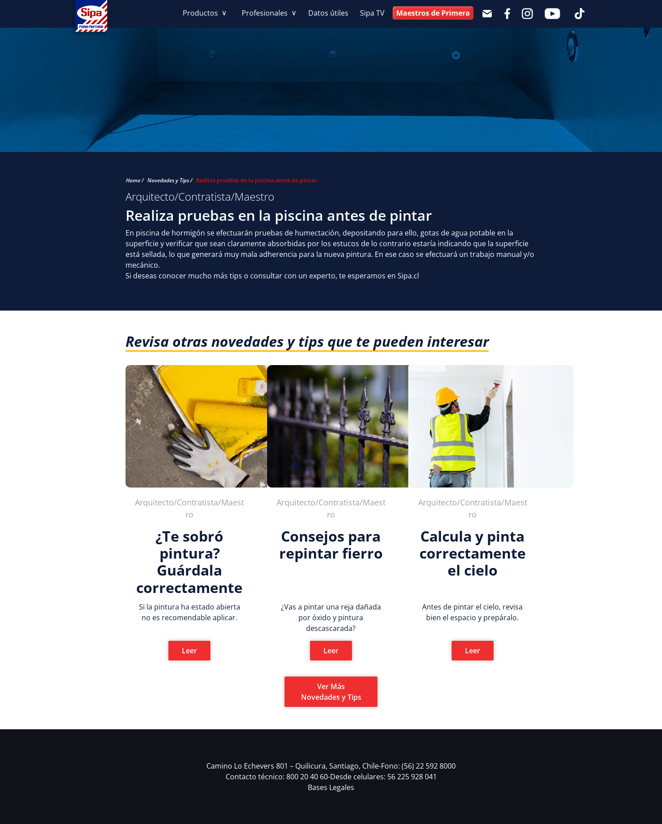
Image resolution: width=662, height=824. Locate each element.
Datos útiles (328, 13)
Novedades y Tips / (170, 180)
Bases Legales (331, 787)
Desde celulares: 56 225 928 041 (383, 777)
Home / (135, 180)
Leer (189, 651)
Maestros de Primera (433, 13)
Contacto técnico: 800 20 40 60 (278, 776)
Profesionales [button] (265, 13)
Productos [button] (201, 13)
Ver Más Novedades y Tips (331, 691)
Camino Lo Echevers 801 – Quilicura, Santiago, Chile (293, 766)
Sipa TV (372, 13)
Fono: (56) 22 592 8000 (418, 766)
